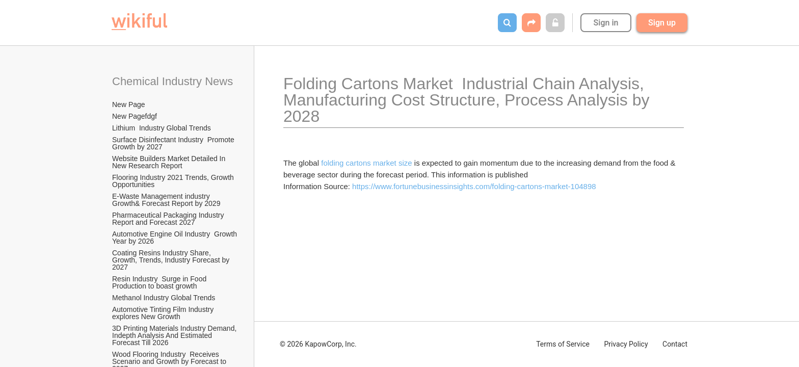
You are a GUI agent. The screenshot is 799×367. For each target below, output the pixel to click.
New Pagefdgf (134, 116)
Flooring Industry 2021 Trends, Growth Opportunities (174, 181)
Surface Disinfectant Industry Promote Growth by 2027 (174, 143)
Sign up (662, 23)
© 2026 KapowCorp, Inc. (318, 344)
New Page (128, 104)
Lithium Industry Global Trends (161, 128)
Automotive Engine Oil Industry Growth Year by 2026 (175, 237)
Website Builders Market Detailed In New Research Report (169, 162)
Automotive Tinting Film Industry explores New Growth (164, 313)
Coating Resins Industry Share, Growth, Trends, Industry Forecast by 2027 (171, 260)
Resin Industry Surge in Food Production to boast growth (160, 282)
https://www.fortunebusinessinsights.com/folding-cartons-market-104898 (474, 186)
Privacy (626, 344)
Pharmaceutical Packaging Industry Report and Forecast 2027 (169, 218)
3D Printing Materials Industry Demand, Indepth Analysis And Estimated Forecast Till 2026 (175, 335)
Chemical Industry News (172, 81)
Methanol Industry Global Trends (164, 298)
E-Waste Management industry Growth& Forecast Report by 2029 (166, 199)
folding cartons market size (366, 163)
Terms (563, 344)
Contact (674, 344)
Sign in (605, 23)
